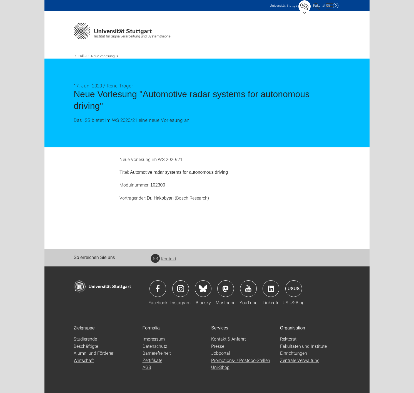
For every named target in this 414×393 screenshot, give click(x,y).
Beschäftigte (86, 346)
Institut (82, 56)
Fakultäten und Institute (303, 346)
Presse (217, 346)
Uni (285, 5)
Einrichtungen (293, 353)
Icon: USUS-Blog (293, 288)
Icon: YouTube (248, 288)
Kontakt (163, 258)
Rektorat (288, 339)
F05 (321, 5)
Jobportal (220, 353)
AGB (147, 367)
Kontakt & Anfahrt (228, 339)
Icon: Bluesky (203, 288)
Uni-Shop (220, 367)
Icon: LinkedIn (271, 288)
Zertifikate (152, 360)
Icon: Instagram (180, 288)
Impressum (154, 339)
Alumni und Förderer (93, 353)
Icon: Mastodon (225, 288)
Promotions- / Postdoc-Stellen (240, 360)
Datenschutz (155, 346)
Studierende (85, 339)
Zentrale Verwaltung (300, 360)
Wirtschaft (84, 360)
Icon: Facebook (157, 288)
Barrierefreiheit (157, 353)
